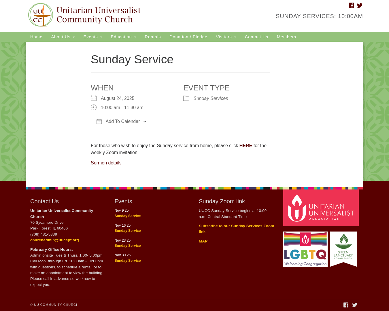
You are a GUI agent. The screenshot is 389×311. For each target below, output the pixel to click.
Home (36, 37)
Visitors (226, 37)
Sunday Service (128, 216)
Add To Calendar (118, 121)
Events (93, 37)
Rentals (153, 37)
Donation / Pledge (188, 37)
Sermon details (106, 162)
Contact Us (256, 37)
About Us (63, 37)
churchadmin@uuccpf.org (54, 240)
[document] (194, 111)
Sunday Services (210, 98)
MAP (203, 241)
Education (123, 37)
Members (286, 37)
